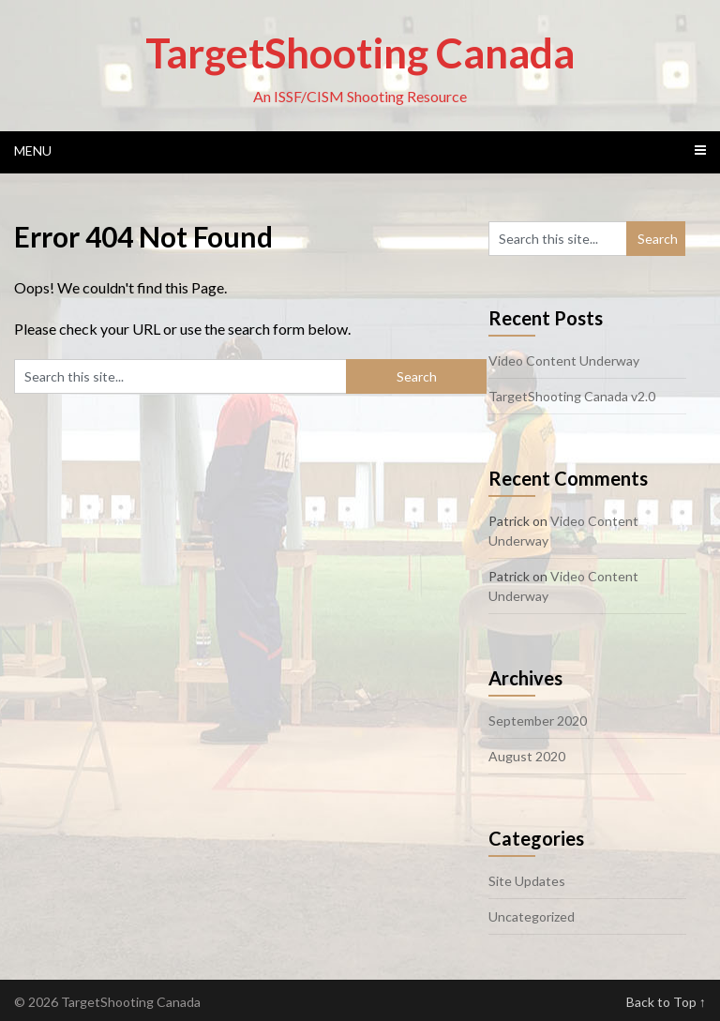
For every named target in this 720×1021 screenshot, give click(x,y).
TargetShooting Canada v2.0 (571, 396)
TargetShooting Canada (360, 52)
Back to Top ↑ (666, 1002)
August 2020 (526, 756)
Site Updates (526, 881)
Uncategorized (531, 916)
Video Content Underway (563, 360)
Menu (33, 150)
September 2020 (537, 720)
